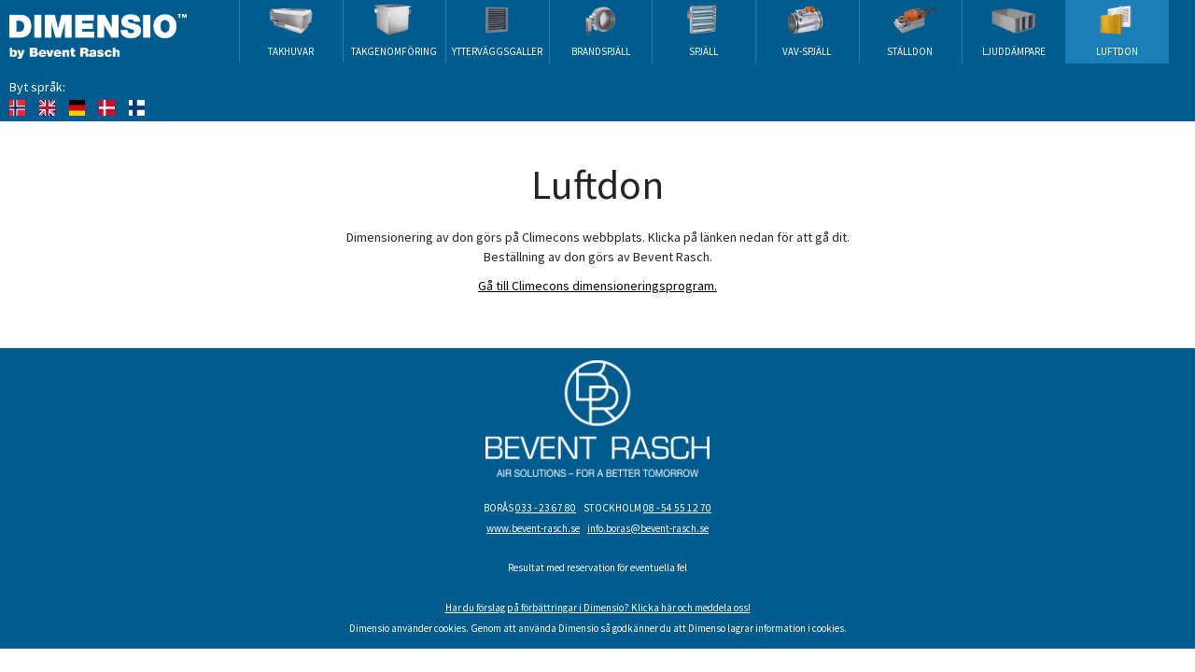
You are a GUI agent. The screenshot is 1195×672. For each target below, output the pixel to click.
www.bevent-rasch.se (533, 528)
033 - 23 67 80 (545, 507)
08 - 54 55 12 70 (677, 507)
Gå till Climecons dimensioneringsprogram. (597, 285)
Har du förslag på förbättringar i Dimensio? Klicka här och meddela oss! (598, 607)
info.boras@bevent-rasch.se (648, 528)
